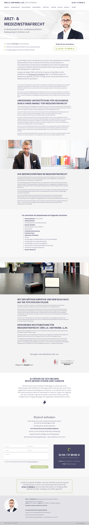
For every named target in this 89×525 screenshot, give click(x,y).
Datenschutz (15, 523)
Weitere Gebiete (37, 7)
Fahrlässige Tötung (29, 233)
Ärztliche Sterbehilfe (30, 225)
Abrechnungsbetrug (30, 218)
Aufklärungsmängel (30, 221)
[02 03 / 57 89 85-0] (69, 449)
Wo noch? (67, 7)
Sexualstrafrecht (26, 7)
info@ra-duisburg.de (71, 464)
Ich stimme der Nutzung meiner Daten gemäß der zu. (22, 462)
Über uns (53, 7)
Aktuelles (60, 7)
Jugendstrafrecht (15, 7)
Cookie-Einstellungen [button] (81, 523)
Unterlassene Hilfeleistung (31, 235)
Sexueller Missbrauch (30, 249)
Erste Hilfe (46, 7)
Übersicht (6, 7)
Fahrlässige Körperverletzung (32, 231)
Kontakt (74, 7)
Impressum (10, 523)
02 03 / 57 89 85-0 (78, 2)
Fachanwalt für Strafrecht (36, 74)
